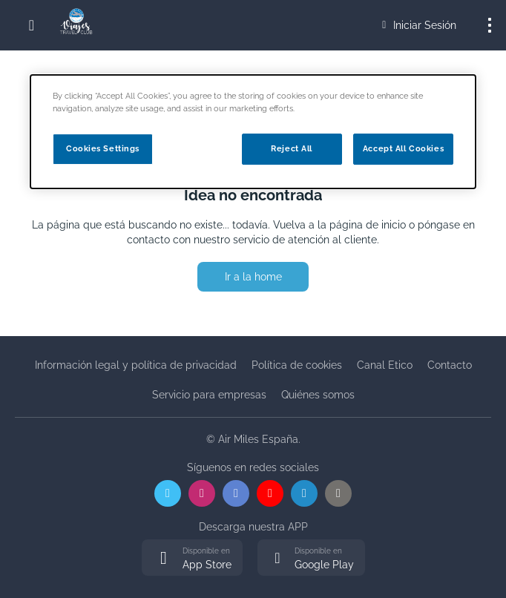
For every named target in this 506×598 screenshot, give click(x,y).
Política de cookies (297, 365)
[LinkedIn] (304, 493)
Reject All (291, 148)
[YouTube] (270, 493)
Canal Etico (385, 365)
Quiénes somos (318, 395)
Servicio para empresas (209, 395)
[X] (167, 493)
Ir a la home (253, 277)
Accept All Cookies (403, 148)
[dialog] (253, 131)
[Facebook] (236, 493)
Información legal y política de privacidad (136, 365)
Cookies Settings (102, 148)
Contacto (449, 365)
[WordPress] (338, 493)
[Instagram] (201, 493)
